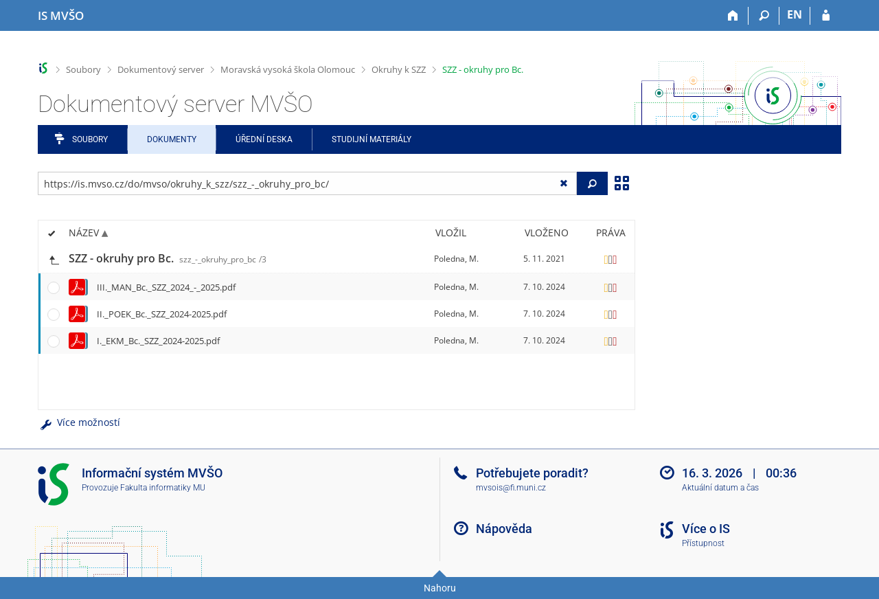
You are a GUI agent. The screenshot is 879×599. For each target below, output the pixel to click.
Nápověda (504, 528)
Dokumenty (171, 139)
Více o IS (706, 528)
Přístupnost (703, 543)
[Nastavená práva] (610, 259)
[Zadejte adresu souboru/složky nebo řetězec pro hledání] (307, 183)
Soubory (83, 69)
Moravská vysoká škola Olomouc (287, 69)
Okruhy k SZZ (399, 69)
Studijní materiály (371, 139)
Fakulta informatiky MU (162, 488)
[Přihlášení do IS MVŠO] (825, 16)
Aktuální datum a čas (720, 488)
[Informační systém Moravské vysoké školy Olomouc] (61, 16)
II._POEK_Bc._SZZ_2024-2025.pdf (162, 314)
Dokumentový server (160, 69)
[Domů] (733, 16)
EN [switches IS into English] (794, 14)
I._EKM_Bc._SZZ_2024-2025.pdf (158, 341)
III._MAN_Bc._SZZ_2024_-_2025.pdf (166, 287)
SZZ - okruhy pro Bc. (482, 69)
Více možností (79, 422)
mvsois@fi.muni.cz (511, 488)
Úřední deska (264, 139)
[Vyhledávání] (764, 16)
